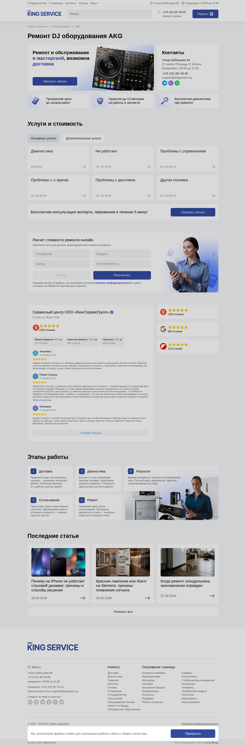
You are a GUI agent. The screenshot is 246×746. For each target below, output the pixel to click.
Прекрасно (193, 733)
